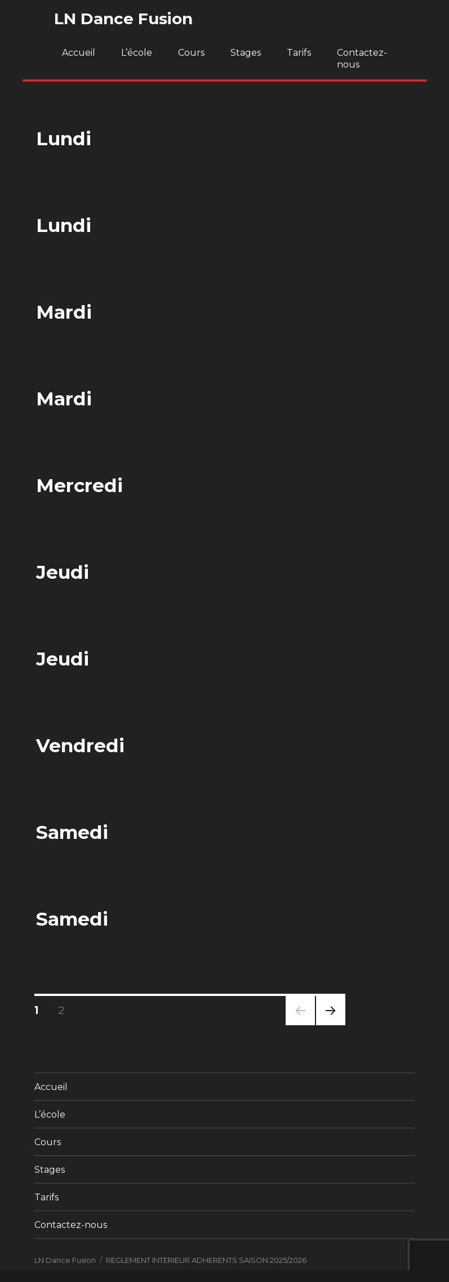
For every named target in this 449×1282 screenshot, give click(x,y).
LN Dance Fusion (123, 18)
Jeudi (62, 572)
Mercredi (79, 485)
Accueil (78, 52)
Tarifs (299, 52)
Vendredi (80, 745)
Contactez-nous (362, 58)
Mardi (64, 312)
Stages (245, 52)
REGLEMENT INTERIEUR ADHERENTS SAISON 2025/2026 (206, 1260)
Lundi (63, 138)
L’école (136, 52)
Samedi (72, 832)
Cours (191, 52)
